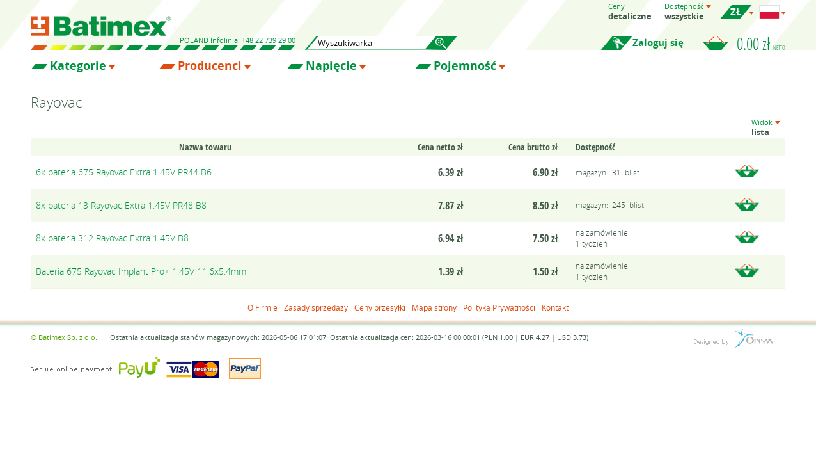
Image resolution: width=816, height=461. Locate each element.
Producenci (210, 66)
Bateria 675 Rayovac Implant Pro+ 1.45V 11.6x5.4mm (141, 271)
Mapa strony (434, 307)
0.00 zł (761, 43)
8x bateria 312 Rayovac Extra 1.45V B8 (112, 238)
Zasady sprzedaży (316, 307)
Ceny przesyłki (379, 307)
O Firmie (262, 307)
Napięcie (331, 66)
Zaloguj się (658, 42)
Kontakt (555, 307)
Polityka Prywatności (499, 307)
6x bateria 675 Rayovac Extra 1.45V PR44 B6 (124, 172)
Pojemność (465, 66)
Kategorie (78, 66)
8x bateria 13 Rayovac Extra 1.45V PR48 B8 (121, 205)
